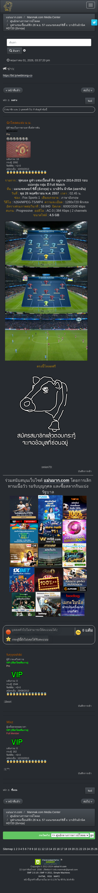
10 (35, 849)
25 (92, 849)
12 (43, 849)
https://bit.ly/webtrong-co (17, 75)
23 (84, 849)
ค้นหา (14, 50)
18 (65, 849)
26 (95, 849)
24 (88, 849)
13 (46, 849)
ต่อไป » (87, 90)
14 (50, 849)
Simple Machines (61, 872)
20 (73, 849)
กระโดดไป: (44, 835)
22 (80, 849)
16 (58, 849)
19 (69, 849)
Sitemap (8, 849)
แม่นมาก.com (56, 480)
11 (39, 849)
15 (54, 849)
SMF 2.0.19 (32, 872)
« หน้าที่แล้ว (13, 90)
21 (77, 849)
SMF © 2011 (46, 872)
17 (62, 849)
